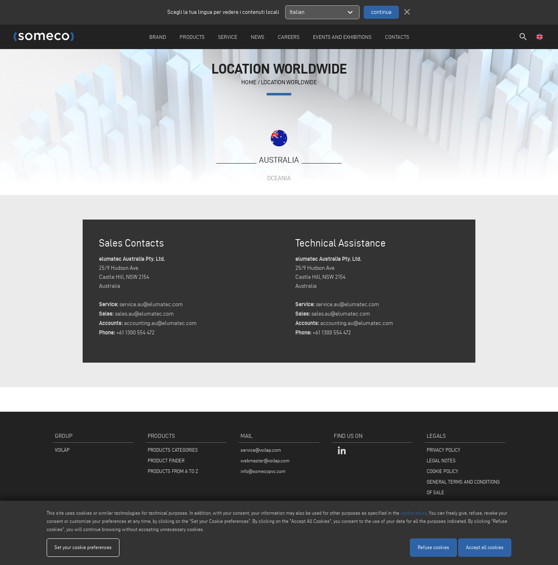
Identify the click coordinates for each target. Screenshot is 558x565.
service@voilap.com (261, 450)
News (257, 37)
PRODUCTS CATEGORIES (173, 450)
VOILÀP (62, 450)
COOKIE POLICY (442, 471)
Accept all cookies (485, 547)
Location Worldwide (289, 83)
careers (288, 37)
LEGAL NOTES (441, 460)
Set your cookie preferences (83, 547)
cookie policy (413, 513)
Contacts (397, 37)
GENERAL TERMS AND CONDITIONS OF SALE (463, 487)
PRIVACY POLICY (443, 450)
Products (192, 37)
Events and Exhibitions (342, 37)
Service (227, 37)
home (248, 83)
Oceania (279, 178)
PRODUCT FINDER (166, 460)
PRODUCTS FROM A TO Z (173, 471)
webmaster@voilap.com (265, 460)
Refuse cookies (433, 547)
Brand (157, 37)
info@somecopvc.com (263, 471)
